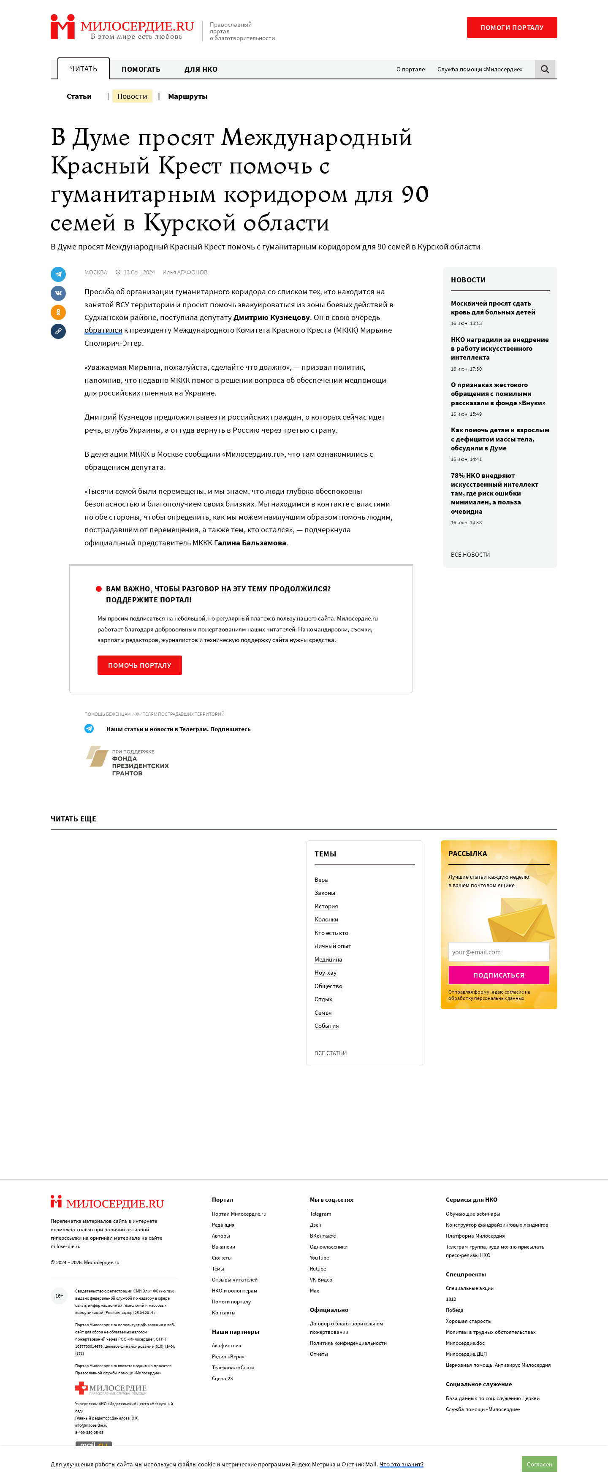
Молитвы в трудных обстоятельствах (491, 1332)
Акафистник (226, 1345)
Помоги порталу (512, 27)
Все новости (470, 554)
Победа (455, 1310)
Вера (321, 879)
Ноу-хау (326, 972)
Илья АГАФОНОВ (185, 272)
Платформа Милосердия (475, 1235)
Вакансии (223, 1246)
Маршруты (188, 96)
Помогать (141, 69)
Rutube (318, 1268)
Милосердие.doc (465, 1343)
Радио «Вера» (228, 1356)
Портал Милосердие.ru (239, 1213)
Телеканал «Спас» (233, 1367)
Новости (132, 96)
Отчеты (319, 1353)
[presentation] (499, 952)
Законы (325, 893)
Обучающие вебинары (473, 1213)
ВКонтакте (323, 1235)
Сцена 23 (222, 1378)
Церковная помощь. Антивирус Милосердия (498, 1364)
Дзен (315, 1224)
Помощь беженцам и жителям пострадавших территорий (154, 714)
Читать (83, 68)
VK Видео (321, 1279)
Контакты (224, 1312)
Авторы (221, 1235)
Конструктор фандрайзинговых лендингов (497, 1224)
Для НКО (201, 69)
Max (314, 1290)
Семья (323, 1012)
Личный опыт (333, 946)
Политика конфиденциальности (348, 1343)
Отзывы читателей (235, 1279)
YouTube (319, 1257)
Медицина (328, 959)
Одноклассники (328, 1246)
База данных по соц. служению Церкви (493, 1398)
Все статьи (331, 1053)
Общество (328, 986)
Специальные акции (470, 1288)
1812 (451, 1299)
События (327, 1025)
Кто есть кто (331, 933)
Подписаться (498, 975)
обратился (103, 330)
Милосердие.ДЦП (466, 1353)
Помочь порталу (139, 665)
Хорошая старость (468, 1321)
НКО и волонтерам (234, 1290)
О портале (410, 69)
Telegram (320, 1213)
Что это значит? (401, 1464)
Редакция (223, 1224)
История (326, 906)
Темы (218, 1268)
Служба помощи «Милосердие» (479, 69)
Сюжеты (222, 1257)
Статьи (79, 96)
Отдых (323, 999)
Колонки (326, 919)
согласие (514, 992)
